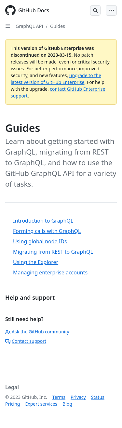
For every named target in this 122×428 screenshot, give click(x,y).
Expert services (41, 404)
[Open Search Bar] (95, 10)
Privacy (78, 397)
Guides (57, 26)
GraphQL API (29, 26)
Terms (58, 397)
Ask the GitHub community (37, 332)
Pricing (12, 404)
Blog (67, 404)
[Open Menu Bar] (111, 10)
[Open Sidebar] (8, 26)
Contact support (25, 341)
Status (97, 397)
